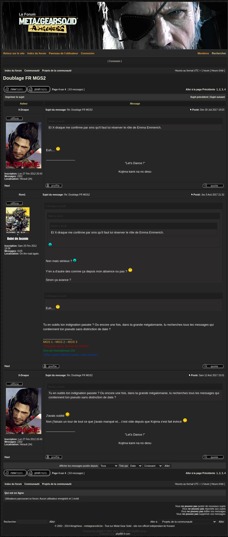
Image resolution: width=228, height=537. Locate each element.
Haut (7, 185)
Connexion (87, 53)
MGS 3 (72, 342)
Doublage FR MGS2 (24, 78)
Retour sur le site (14, 53)
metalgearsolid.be (93, 526)
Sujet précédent (199, 97)
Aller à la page (194, 89)
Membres (203, 53)
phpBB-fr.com (123, 534)
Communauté (31, 70)
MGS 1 (48, 342)
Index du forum (36, 53)
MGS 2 (60, 342)
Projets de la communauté (56, 70)
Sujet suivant (217, 97)
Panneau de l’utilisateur (63, 53)
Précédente (209, 89)
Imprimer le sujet (14, 97)
